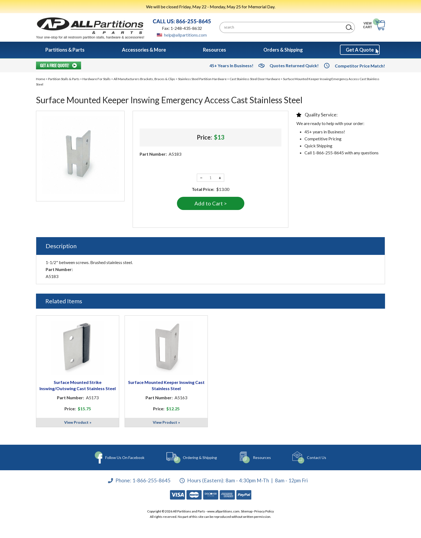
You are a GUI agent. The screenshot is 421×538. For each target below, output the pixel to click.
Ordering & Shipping (200, 457)
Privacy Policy (264, 511)
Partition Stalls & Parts (63, 79)
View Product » (77, 422)
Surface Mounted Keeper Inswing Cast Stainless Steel (166, 385)
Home (40, 79)
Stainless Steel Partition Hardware (202, 79)
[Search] (283, 27)
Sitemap (246, 511)
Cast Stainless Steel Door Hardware (255, 79)
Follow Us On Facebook (125, 457)
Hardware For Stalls (96, 79)
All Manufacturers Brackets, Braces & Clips (144, 79)
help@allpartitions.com (185, 34)
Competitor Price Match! (360, 65)
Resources (261, 457)
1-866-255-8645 (151, 480)
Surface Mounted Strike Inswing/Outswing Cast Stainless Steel (77, 385)
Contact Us (315, 457)
